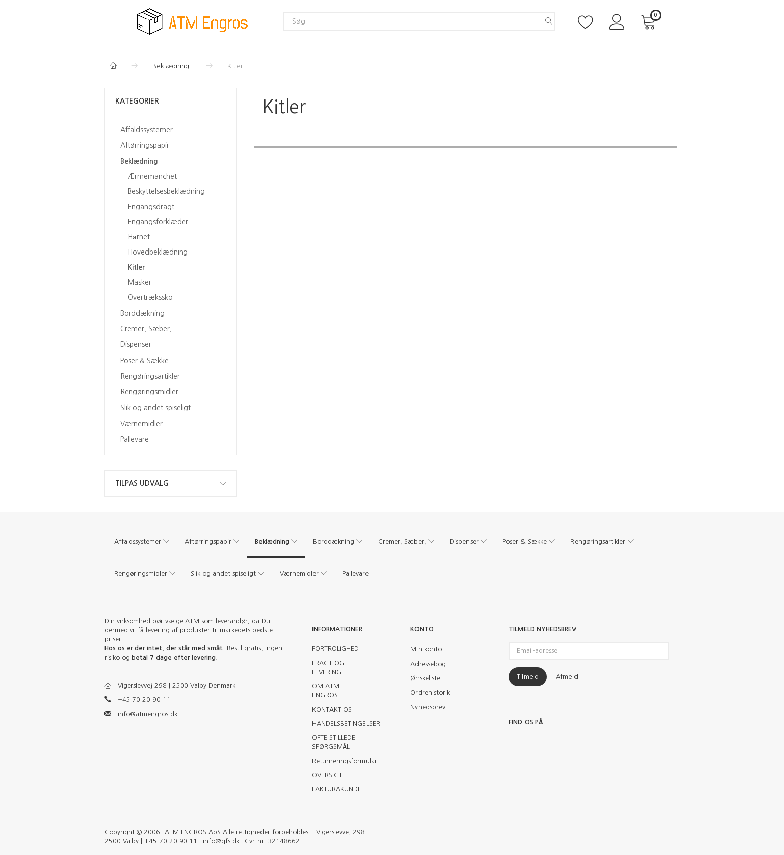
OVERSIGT (327, 775)
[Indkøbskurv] (650, 21)
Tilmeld (528, 676)
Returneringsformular (340, 761)
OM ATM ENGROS (325, 690)
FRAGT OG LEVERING (328, 667)
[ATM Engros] (192, 21)
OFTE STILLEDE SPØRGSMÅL (333, 742)
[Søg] (548, 21)
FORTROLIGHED (335, 648)
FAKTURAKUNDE (336, 789)
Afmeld (567, 676)
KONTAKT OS (332, 709)
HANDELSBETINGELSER (340, 723)
